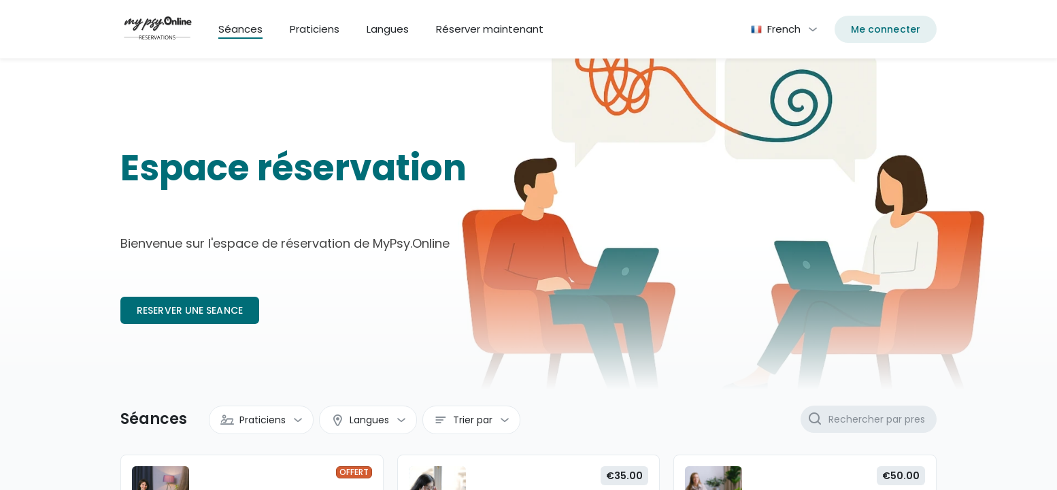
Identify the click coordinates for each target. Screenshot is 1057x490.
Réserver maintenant (489, 29)
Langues (388, 29)
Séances (240, 29)
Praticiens (314, 29)
